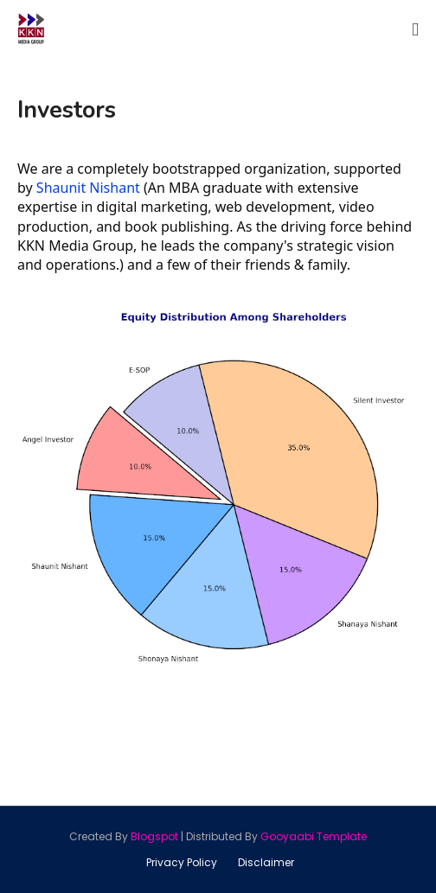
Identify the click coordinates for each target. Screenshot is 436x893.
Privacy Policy (181, 862)
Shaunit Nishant (88, 187)
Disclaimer (266, 862)
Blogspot (154, 836)
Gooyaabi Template (313, 836)
